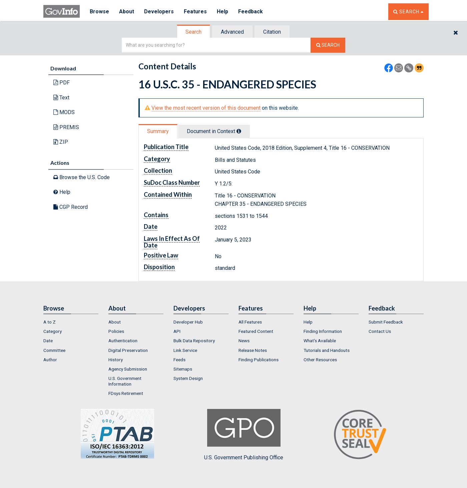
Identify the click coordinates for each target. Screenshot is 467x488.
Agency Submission (127, 369)
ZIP (60, 142)
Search (193, 32)
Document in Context (214, 131)
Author (50, 359)
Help (222, 11)
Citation (272, 32)
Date (48, 340)
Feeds (179, 359)
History (115, 359)
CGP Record (70, 207)
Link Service (185, 350)
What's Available (320, 340)
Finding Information (323, 331)
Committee (54, 350)
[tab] (194, 32)
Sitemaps (182, 369)
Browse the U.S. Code (81, 177)
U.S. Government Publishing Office (243, 434)
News (244, 340)
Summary (158, 131)
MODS (64, 112)
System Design (188, 378)
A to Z (49, 322)
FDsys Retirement (125, 393)
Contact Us (380, 331)
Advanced (232, 32)
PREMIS (66, 127)
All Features (250, 322)
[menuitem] (70, 322)
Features (195, 11)
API (176, 331)
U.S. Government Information (124, 381)
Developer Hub (188, 322)
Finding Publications (259, 359)
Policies (116, 331)
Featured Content (256, 331)
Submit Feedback (386, 322)
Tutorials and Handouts (327, 350)
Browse (99, 11)
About (126, 11)
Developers (159, 11)
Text (61, 97)
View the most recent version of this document (206, 108)
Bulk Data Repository (194, 340)
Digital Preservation (128, 350)
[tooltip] (239, 131)
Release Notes (253, 350)
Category (52, 331)
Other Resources (320, 359)
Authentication (122, 340)
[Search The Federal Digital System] (328, 45)
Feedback (250, 11)
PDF (61, 82)
